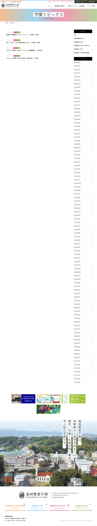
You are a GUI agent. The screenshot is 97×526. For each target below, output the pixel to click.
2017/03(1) (77, 382)
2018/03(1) (77, 354)
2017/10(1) (77, 364)
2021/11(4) (77, 222)
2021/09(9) (77, 229)
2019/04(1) (77, 322)
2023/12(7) (77, 133)
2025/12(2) (77, 69)
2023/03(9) (77, 165)
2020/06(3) (77, 279)
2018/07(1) (77, 343)
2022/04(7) (77, 204)
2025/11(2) (77, 73)
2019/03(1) (77, 325)
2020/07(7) (77, 276)
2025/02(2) (77, 98)
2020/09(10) (77, 272)
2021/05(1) (77, 243)
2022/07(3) (77, 194)
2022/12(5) (77, 176)
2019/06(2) (77, 315)
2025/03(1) (77, 94)
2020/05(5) (77, 283)
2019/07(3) (77, 311)
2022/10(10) (77, 183)
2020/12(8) (77, 261)
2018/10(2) (77, 336)
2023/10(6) (77, 140)
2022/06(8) (77, 197)
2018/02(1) (77, 357)
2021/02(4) (77, 254)
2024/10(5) (77, 112)
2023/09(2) (77, 144)
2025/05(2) (77, 87)
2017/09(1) (77, 368)
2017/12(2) (77, 361)
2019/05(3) (77, 318)
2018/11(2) (77, 332)
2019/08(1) (77, 307)
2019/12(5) (77, 300)
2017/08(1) (77, 371)
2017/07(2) (77, 375)
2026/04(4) (77, 62)
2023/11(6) (77, 137)
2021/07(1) (77, 236)
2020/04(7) (77, 286)
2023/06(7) (77, 155)
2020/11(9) (77, 265)
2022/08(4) (77, 190)
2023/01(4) (77, 172)
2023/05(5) (77, 158)
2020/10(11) (77, 268)
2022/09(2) (77, 187)
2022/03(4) (77, 208)
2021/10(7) (77, 226)
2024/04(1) (77, 123)
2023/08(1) (77, 148)
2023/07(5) (77, 151)
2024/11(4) (77, 108)
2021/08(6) (77, 233)
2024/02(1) (77, 130)
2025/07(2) (77, 80)
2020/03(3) (77, 290)
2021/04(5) (77, 247)
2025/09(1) (77, 76)
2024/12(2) (77, 105)
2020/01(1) (77, 297)
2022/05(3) (77, 201)
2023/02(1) (77, 169)
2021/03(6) (77, 251)
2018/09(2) (77, 340)
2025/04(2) (77, 91)
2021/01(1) (77, 258)
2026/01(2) (77, 66)
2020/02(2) (77, 293)
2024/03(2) (77, 126)
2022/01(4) (77, 215)
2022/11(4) (77, 179)
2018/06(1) (77, 347)
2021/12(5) (77, 219)
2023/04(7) (77, 162)
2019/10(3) (77, 304)
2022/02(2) (77, 212)
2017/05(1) (77, 379)
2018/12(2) (77, 329)
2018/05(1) (77, 350)
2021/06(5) (77, 240)
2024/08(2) (77, 116)
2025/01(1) (77, 101)
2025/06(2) (77, 84)
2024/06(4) (77, 119)
